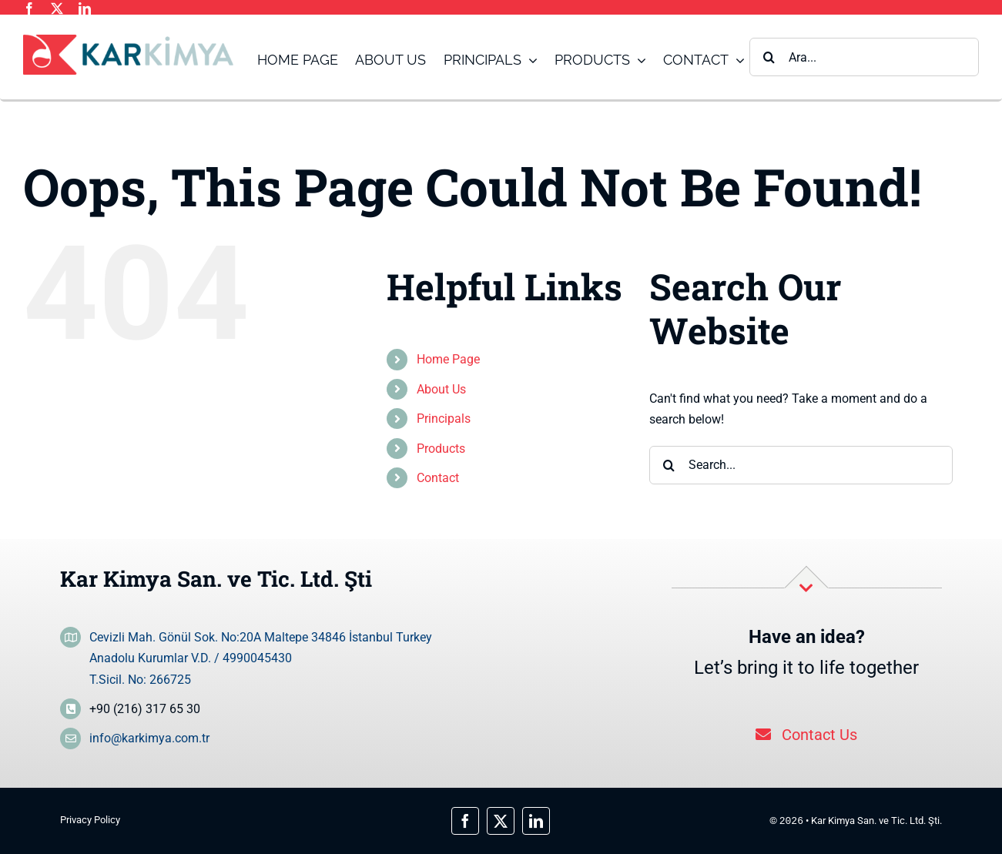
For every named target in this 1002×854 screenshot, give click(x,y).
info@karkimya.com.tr (149, 738)
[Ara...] (864, 57)
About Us (441, 389)
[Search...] (801, 465)
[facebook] (29, 8)
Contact (438, 478)
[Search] (768, 57)
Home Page (448, 359)
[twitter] (57, 8)
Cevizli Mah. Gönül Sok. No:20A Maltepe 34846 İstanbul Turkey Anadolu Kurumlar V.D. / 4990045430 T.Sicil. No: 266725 (260, 658)
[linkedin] (85, 8)
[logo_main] (128, 40)
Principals (444, 418)
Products (441, 448)
